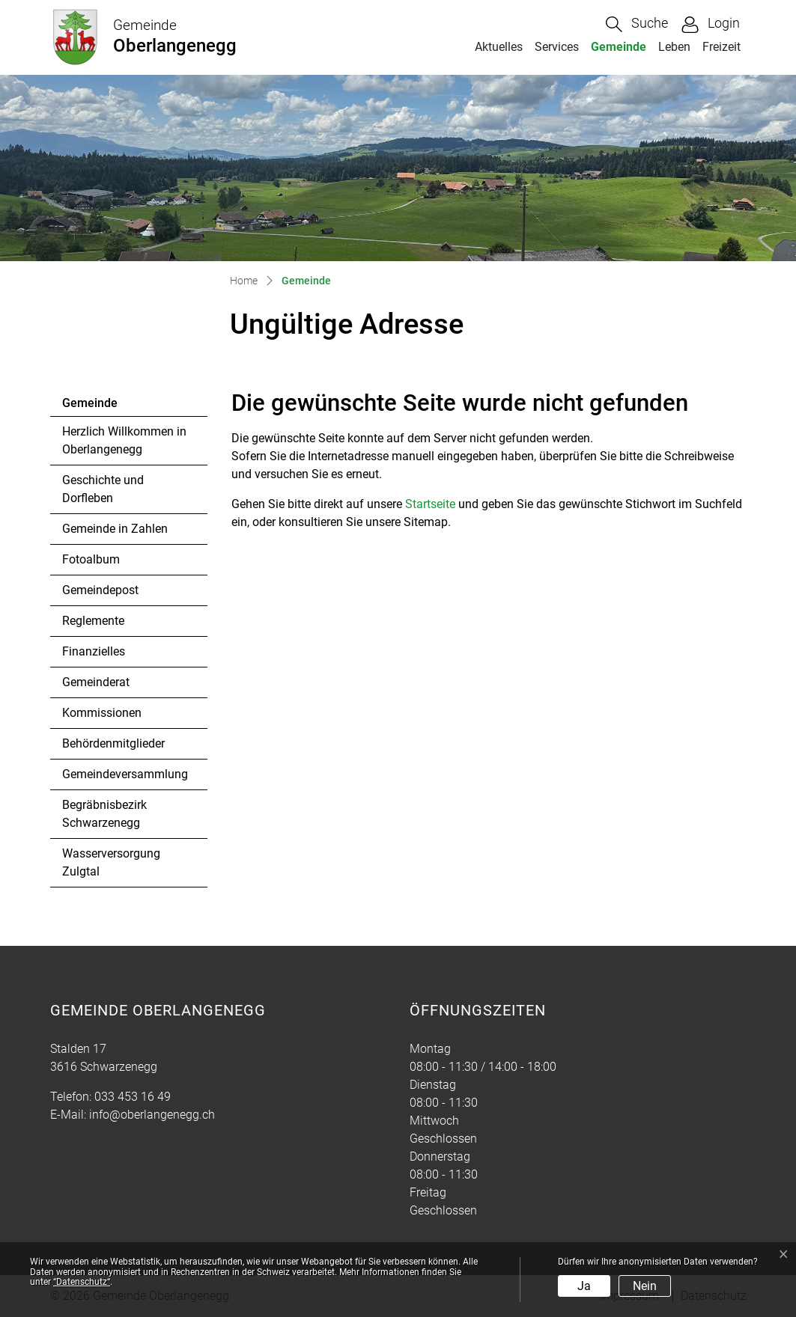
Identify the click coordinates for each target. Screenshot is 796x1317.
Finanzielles (93, 651)
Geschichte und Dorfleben (103, 489)
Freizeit (721, 47)
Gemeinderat (96, 682)
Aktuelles (499, 47)
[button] (637, 24)
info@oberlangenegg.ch (152, 1114)
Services (557, 47)
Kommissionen (102, 713)
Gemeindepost (100, 590)
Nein (645, 1286)
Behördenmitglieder (113, 743)
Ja (584, 1286)
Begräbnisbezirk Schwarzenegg (104, 814)
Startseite (430, 504)
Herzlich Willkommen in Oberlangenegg (124, 440)
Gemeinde (621, 46)
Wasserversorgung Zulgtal (111, 862)
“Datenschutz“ (81, 1282)
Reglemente (93, 621)
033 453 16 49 (132, 1097)
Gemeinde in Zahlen (115, 529)
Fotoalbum (91, 559)
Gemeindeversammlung (125, 774)
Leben (674, 47)
